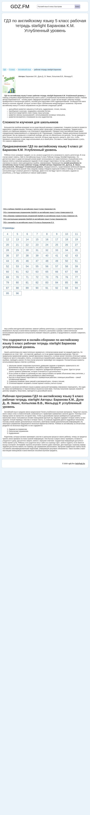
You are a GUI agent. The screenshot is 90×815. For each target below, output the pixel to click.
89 (27, 287)
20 (7, 244)
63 (37, 271)
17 (56, 239)
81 (27, 282)
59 (76, 266)
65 (46, 271)
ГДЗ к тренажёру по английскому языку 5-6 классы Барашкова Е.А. (28, 222)
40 (46, 255)
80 (17, 282)
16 (46, 239)
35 (76, 250)
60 (7, 271)
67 (66, 271)
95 (7, 293)
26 (66, 244)
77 (76, 277)
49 (56, 260)
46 (27, 260)
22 (27, 244)
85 (66, 282)
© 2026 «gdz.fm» (68, 811)
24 (46, 244)
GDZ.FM (20, 6)
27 (76, 244)
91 (46, 287)
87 (7, 287)
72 (37, 277)
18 (66, 239)
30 (27, 250)
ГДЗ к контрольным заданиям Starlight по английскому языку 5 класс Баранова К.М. (35, 219)
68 (76, 271)
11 (76, 234)
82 (37, 282)
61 (17, 271)
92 (56, 287)
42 (66, 255)
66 (56, 271)
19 (76, 239)
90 (37, 287)
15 (37, 239)
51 (76, 260)
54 (27, 266)
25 (56, 244)
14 (27, 239)
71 (27, 277)
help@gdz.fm (80, 811)
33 (56, 250)
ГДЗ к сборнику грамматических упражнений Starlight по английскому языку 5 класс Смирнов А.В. (40, 216)
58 (66, 266)
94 (76, 287)
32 (46, 250)
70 (17, 277)
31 (37, 250)
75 (56, 277)
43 (76, 255)
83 (46, 282)
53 (17, 266)
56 (46, 266)
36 (7, 255)
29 (17, 250)
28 (7, 250)
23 (37, 244)
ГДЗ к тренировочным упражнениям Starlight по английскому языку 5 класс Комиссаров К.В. (38, 212)
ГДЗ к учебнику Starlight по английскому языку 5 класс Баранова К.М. (29, 209)
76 (66, 277)
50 (66, 260)
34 (66, 250)
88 (17, 287)
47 (37, 260)
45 (17, 260)
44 (7, 260)
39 (37, 255)
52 (7, 266)
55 (37, 266)
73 (46, 277)
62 (27, 271)
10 (66, 234)
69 (7, 277)
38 (27, 255)
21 (17, 244)
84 (56, 282)
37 (17, 255)
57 (56, 266)
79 (7, 282)
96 (17, 293)
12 (7, 239)
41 (56, 255)
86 (76, 282)
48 (46, 260)
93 (66, 287)
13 (17, 239)
